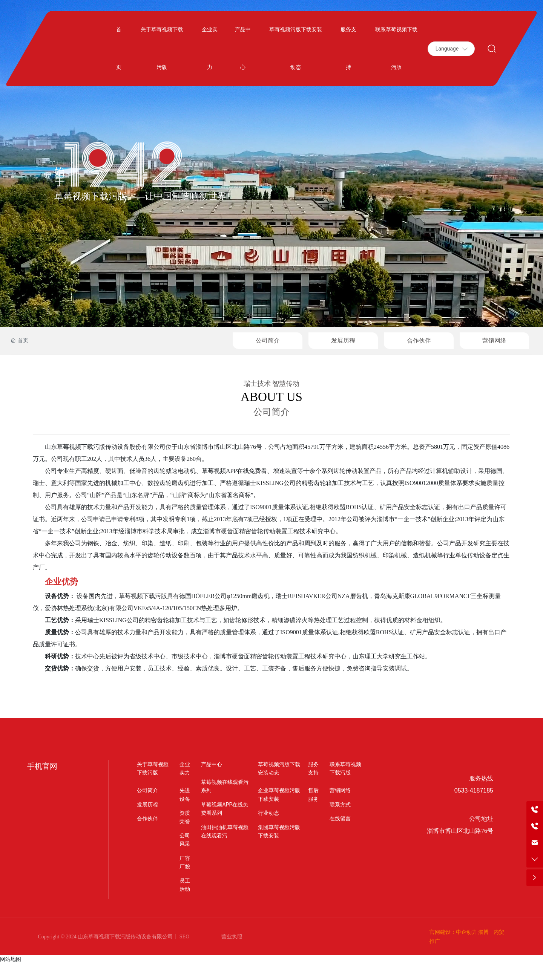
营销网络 (494, 340)
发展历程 (343, 340)
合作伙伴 (419, 340)
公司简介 (268, 340)
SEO (183, 937)
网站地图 (10, 959)
